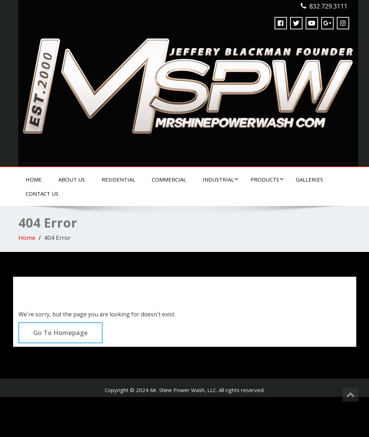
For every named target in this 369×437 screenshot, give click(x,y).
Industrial (220, 179)
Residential (118, 179)
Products (267, 179)
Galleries (309, 179)
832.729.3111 (328, 6)
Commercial (169, 179)
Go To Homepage (60, 332)
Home (33, 179)
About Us (71, 179)
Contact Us (41, 193)
